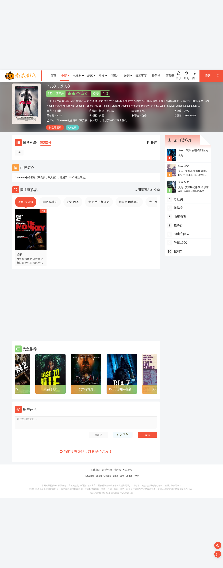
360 (122, 475)
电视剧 (78, 75)
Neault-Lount (190, 105)
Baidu (98, 475)
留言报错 (171, 75)
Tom (206, 101)
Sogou (128, 475)
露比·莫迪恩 (76, 101)
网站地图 (127, 469)
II (110, 105)
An (119, 105)
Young (50, 105)
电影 (65, 75)
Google (107, 475)
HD (19, 152)
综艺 (91, 75)
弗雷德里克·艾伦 (150, 105)
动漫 (103, 75)
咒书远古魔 (86, 389)
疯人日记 (183, 165)
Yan (73, 105)
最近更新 (141, 75)
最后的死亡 (50, 389)
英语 (144, 115)
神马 (136, 475)
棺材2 (14, 389)
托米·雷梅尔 (153, 101)
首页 (53, 75)
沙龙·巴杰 (103, 101)
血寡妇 (178, 225)
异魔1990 (180, 242)
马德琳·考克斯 (62, 105)
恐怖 (59, 110)
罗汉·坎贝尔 (63, 101)
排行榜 (156, 75)
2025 (59, 115)
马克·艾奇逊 (90, 101)
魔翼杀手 (183, 182)
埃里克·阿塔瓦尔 (137, 101)
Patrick (97, 105)
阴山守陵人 (182, 234)
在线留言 (95, 469)
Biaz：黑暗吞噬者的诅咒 (121, 390)
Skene (199, 101)
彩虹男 (178, 199)
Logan (162, 105)
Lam (114, 105)
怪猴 (19, 254)
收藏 (72, 127)
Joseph (80, 105)
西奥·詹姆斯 (23, 258)
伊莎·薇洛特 (183, 101)
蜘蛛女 (178, 208)
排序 (152, 142)
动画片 (114, 75)
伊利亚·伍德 (31, 262)
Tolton (105, 105)
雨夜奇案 (180, 216)
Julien (179, 105)
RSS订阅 (89, 475)
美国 (101, 115)
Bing (115, 475)
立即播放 (55, 127)
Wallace (135, 105)
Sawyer (171, 105)
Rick (193, 101)
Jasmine (125, 105)
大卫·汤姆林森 (168, 101)
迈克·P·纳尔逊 (106, 110)
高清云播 (45, 142)
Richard (89, 105)
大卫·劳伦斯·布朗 (118, 101)
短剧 (128, 75)
